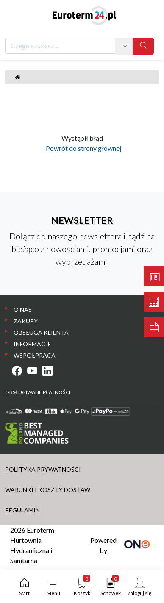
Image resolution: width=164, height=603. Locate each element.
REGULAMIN (22, 510)
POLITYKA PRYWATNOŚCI (43, 469)
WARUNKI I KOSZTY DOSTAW (47, 489)
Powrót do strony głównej (82, 148)
